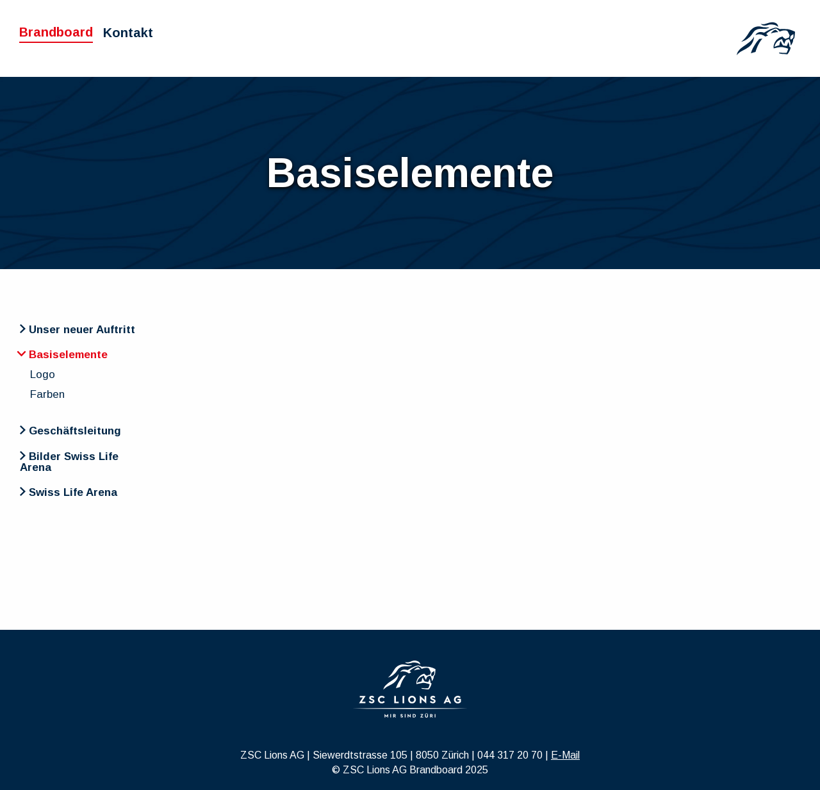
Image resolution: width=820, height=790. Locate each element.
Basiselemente (62, 355)
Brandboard (56, 32)
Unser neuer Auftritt (77, 330)
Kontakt (128, 33)
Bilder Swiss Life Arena (69, 461)
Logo (42, 374)
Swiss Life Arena (68, 492)
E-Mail (565, 755)
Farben (47, 394)
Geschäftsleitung (70, 431)
